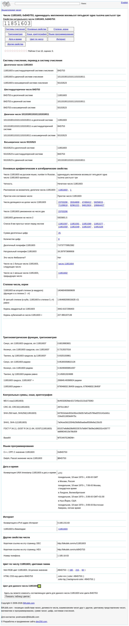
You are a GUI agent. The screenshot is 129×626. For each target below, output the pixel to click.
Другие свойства (15, 44)
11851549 (74, 227)
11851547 (86, 227)
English (124, 3)
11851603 (62, 190)
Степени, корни (61, 29)
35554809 (74, 202)
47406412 (86, 202)
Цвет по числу (37, 39)
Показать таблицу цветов (17, 596)
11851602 (62, 273)
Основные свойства (36, 29)
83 (83, 570)
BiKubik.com (29, 603)
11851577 (98, 224)
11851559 (62, 227)
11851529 (98, 227)
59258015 (98, 202)
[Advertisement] (97, 37)
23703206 (62, 202)
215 (77, 570)
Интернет (60, 39)
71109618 (62, 205)
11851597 (62, 224)
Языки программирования (61, 34)
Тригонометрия (15, 34)
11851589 (86, 224)
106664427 (99, 205)
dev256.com (41, 621)
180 (71, 570)
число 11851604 (66, 264)
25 (59, 233)
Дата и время (15, 39)
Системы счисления (15, 29)
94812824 (86, 205)
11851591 (74, 224)
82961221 (74, 205)
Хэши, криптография (36, 34)
